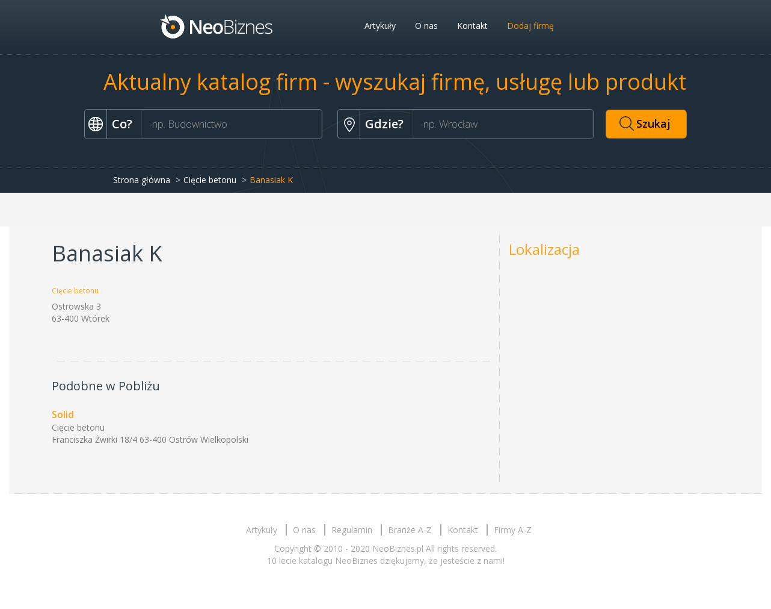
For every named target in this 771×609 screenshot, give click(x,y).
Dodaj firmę (530, 25)
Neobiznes (217, 26)
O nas (426, 25)
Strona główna (141, 180)
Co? (122, 124)
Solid (63, 414)
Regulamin (351, 530)
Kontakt (472, 25)
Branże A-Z (410, 530)
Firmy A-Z (513, 530)
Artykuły (380, 25)
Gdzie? (384, 124)
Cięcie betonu (209, 180)
